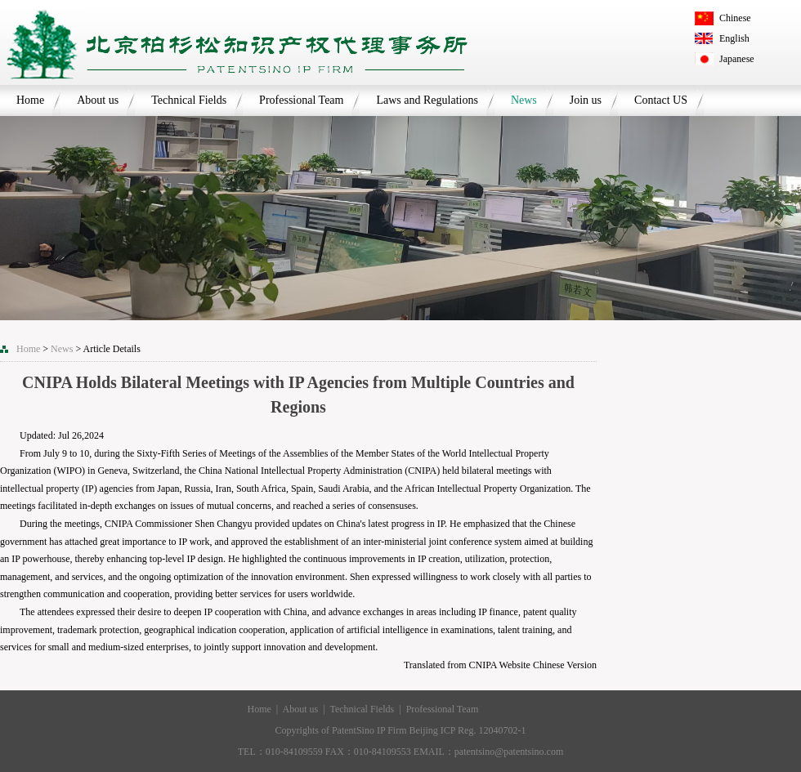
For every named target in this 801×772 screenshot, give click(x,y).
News (524, 100)
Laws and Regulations (426, 100)
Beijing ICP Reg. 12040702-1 (467, 730)
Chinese (735, 18)
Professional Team (301, 100)
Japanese (736, 59)
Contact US (660, 100)
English (734, 38)
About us (98, 100)
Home (30, 100)
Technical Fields (188, 100)
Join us (586, 100)
